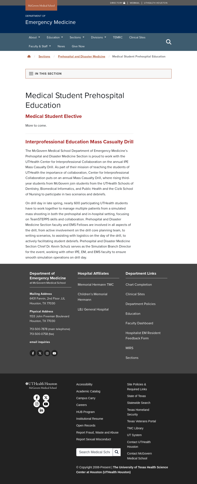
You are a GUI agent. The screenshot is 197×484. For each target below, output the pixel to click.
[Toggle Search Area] (169, 42)
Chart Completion (139, 285)
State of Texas (136, 396)
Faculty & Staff (38, 46)
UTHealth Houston (155, 3)
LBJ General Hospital (93, 309)
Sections (76, 37)
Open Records (85, 425)
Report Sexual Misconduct (93, 439)
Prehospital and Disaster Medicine (81, 56)
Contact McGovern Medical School (139, 456)
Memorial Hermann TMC (96, 285)
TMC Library (135, 428)
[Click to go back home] (29, 56)
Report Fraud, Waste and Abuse (97, 432)
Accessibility (84, 384)
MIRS (129, 348)
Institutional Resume (89, 418)
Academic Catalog (88, 391)
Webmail (135, 3)
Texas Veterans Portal (141, 421)
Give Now (78, 46)
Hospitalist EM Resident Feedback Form (143, 336)
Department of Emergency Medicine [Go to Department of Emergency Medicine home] (48, 275)
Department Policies (140, 304)
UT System (134, 435)
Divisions (97, 37)
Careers (81, 405)
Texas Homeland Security (138, 412)
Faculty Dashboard (139, 323)
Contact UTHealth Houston (139, 444)
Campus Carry (85, 398)
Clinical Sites (137, 37)
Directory (117, 3)
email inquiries (40, 342)
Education (54, 37)
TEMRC (117, 37)
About (33, 37)
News (61, 46)
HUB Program (85, 412)
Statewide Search (138, 402)
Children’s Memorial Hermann (92, 297)
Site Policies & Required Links (137, 387)
